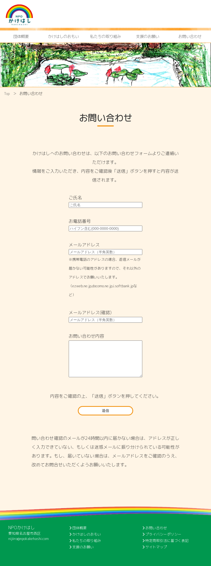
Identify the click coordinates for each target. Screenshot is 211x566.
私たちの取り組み (105, 36)
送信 (105, 411)
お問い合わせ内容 (86, 336)
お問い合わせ (190, 36)
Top (7, 93)
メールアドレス (84, 245)
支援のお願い (147, 36)
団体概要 (21, 36)
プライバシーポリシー (161, 534)
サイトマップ (154, 546)
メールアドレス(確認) (90, 312)
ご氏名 (75, 198)
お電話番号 (80, 221)
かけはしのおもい (63, 36)
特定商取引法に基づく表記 (165, 540)
